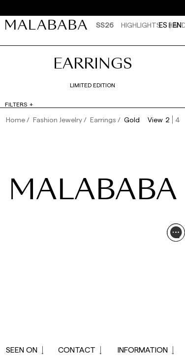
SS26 (105, 25)
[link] (48, 25)
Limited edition (92, 84)
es (163, 24)
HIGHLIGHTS (141, 25)
